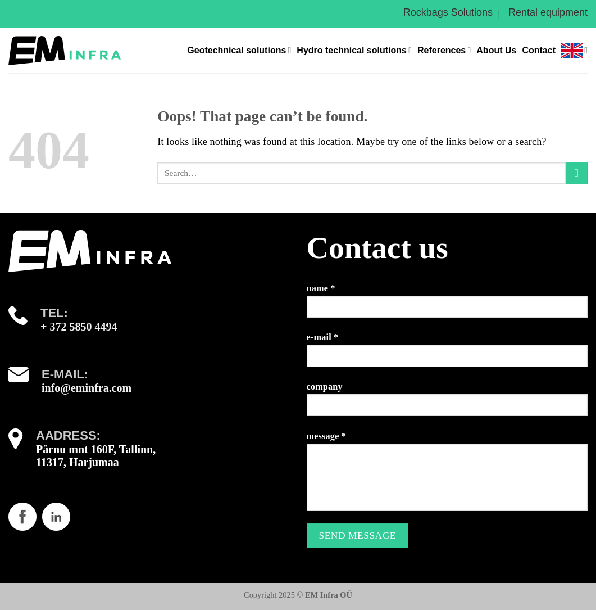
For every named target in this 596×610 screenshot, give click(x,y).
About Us (496, 50)
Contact (539, 50)
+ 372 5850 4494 (78, 326)
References (444, 50)
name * (447, 305)
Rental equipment (548, 12)
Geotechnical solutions (239, 50)
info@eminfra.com (86, 388)
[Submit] (577, 173)
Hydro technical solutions (354, 50)
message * (447, 475)
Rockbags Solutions (448, 12)
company (447, 403)
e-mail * (447, 354)
